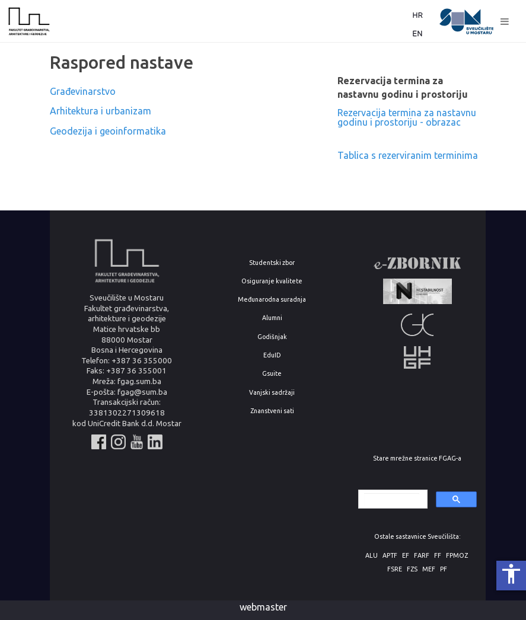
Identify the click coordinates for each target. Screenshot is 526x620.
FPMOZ (457, 555)
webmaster (263, 607)
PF (443, 569)
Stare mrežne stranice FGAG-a (417, 458)
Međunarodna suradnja (272, 299)
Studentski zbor (272, 263)
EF (405, 555)
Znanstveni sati (272, 411)
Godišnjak (272, 337)
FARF (421, 555)
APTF (389, 555)
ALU (371, 555)
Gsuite (272, 373)
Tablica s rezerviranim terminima (407, 155)
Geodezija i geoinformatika (108, 131)
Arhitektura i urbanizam (100, 111)
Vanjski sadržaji (272, 392)
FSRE (394, 569)
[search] (391, 499)
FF (437, 555)
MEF (428, 569)
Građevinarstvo (83, 91)
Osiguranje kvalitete (271, 281)
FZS (412, 569)
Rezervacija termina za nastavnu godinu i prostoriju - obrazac (406, 117)
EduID (272, 355)
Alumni (272, 318)
